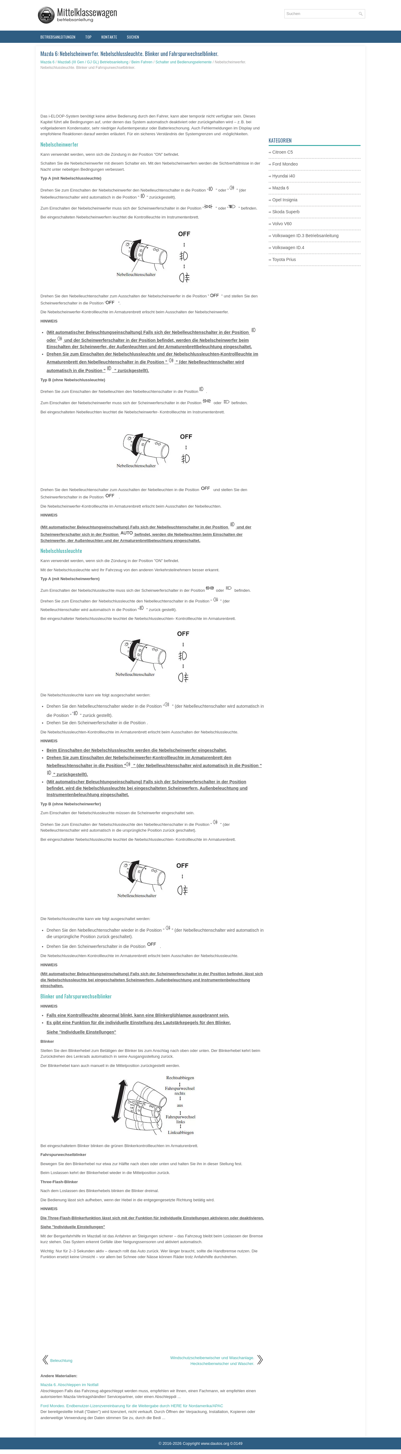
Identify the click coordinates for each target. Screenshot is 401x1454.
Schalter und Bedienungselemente (184, 62)
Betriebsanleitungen (57, 36)
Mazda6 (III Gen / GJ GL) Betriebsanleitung (93, 62)
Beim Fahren (142, 62)
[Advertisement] (152, 91)
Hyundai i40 (283, 175)
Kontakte (109, 36)
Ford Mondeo (285, 164)
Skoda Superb (286, 211)
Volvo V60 (282, 223)
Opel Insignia (284, 199)
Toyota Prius (284, 259)
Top (88, 36)
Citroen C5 (282, 152)
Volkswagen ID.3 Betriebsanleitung (305, 235)
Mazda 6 (47, 62)
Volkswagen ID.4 (288, 247)
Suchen (133, 36)
